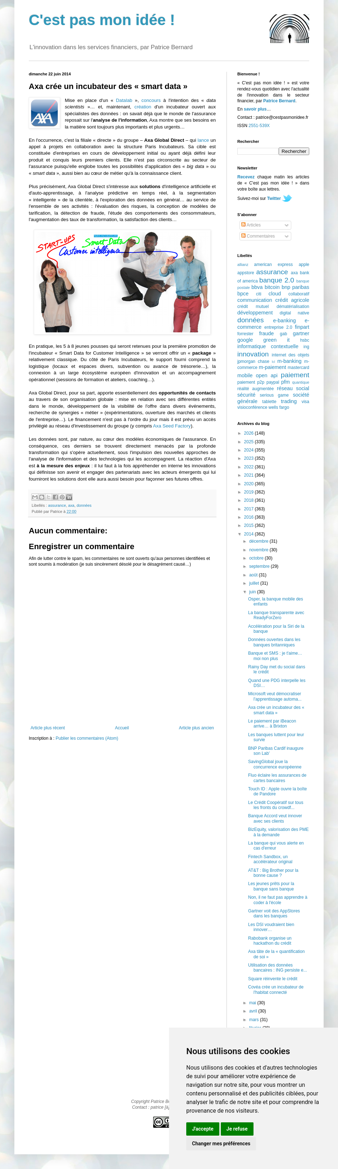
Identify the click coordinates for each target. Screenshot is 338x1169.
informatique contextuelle (267, 346)
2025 (249, 441)
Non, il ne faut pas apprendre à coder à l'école (277, 900)
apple (304, 264)
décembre (259, 541)
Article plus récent (48, 727)
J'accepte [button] (203, 1129)
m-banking (289, 361)
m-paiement (272, 367)
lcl (273, 362)
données (84, 505)
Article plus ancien (196, 727)
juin (253, 591)
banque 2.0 (276, 280)
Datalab (124, 100)
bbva (256, 287)
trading (289, 401)
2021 (249, 475)
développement (255, 312)
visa (305, 401)
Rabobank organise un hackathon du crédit (270, 941)
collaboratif (298, 293)
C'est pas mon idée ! (102, 19)
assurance (57, 505)
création (142, 106)
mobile (244, 375)
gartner (301, 333)
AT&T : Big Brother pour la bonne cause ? (273, 873)
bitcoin (272, 287)
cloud (275, 293)
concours (151, 100)
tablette (269, 401)
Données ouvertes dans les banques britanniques (274, 642)
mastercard (298, 367)
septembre (260, 566)
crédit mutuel (253, 306)
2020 (249, 483)
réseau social (293, 388)
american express (273, 264)
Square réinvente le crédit (272, 978)
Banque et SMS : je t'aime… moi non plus (275, 656)
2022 (249, 466)
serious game (274, 395)
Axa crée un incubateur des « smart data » (276, 710)
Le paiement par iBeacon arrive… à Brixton (272, 724)
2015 (249, 525)
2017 (249, 508)
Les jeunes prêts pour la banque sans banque (271, 886)
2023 (249, 458)
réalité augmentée (255, 388)
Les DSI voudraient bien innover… (271, 927)
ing (306, 346)
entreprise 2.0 (278, 327)
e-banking (284, 320)
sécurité (246, 395)
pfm (285, 382)
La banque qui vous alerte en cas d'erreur (276, 846)
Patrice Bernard (279, 100)
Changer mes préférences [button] (221, 1143)
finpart (302, 327)
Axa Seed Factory (172, 426)
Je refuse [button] (237, 1129)
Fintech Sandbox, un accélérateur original (270, 859)
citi (258, 293)
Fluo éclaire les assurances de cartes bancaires (277, 778)
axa (71, 505)
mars (254, 1019)
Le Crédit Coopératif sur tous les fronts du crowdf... (275, 805)
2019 (249, 492)
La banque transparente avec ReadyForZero (276, 615)
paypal (272, 382)
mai (253, 1002)
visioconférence (252, 407)
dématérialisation (293, 306)
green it (276, 340)
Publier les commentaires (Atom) (87, 738)
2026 (249, 433)
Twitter (274, 198)
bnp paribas (295, 287)
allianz (242, 264)
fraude (266, 333)
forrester (245, 333)
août (254, 575)
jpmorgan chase (253, 361)
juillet (254, 583)
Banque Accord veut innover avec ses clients (275, 818)
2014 (249, 534)
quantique (300, 382)
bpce (242, 293)
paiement (295, 375)
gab (283, 333)
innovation (253, 354)
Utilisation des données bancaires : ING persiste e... (277, 968)
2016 (249, 517)
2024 (249, 450)
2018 (249, 500)
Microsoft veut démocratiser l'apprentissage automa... (275, 696)
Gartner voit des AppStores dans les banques (274, 913)
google (245, 340)
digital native (294, 312)
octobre (257, 558)
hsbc (304, 340)
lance (203, 140)
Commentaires (258, 236)
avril (253, 1011)
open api (267, 375)
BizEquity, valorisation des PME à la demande (278, 832)
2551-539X (259, 125)
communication (254, 300)
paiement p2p (250, 382)
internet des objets (290, 354)
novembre (259, 549)
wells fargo (279, 407)
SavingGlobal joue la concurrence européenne (274, 764)
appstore (245, 272)
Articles (251, 225)
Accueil (122, 727)
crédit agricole (292, 300)
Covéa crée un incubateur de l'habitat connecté (275, 990)
